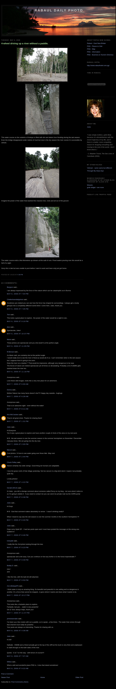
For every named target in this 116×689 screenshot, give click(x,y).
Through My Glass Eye (95, 171)
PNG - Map (91, 49)
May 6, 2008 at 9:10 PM (17, 321)
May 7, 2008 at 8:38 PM (17, 497)
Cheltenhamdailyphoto (15, 299)
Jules (9, 427)
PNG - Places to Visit (94, 46)
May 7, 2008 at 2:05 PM (17, 444)
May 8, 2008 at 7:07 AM (17, 656)
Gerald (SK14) (12, 488)
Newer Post (5, 677)
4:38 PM (20, 274)
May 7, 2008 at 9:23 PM (17, 547)
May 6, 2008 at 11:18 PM (18, 372)
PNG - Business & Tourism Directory (100, 55)
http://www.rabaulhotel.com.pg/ (98, 65)
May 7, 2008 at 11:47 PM (18, 613)
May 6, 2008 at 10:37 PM (18, 334)
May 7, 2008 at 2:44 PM (17, 457)
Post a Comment (7, 674)
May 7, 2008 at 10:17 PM (18, 595)
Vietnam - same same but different (99, 168)
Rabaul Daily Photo (59, 10)
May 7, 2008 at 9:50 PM (17, 580)
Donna (9, 390)
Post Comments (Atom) (19, 682)
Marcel (9, 450)
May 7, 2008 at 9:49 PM (17, 560)
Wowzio (90, 185)
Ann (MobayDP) (13, 586)
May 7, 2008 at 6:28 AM (17, 396)
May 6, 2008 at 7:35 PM (17, 309)
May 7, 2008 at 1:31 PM (17, 421)
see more (100, 187)
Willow (9, 662)
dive (8, 327)
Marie (9, 339)
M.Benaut (10, 352)
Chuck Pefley (12, 462)
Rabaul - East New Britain (96, 43)
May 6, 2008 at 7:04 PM (17, 294)
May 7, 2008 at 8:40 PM (17, 520)
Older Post (79, 677)
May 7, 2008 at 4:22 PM (17, 482)
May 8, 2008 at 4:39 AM (17, 631)
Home (42, 677)
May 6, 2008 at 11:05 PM (18, 346)
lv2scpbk (10, 541)
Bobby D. (10, 566)
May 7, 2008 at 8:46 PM (17, 535)
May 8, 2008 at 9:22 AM (17, 668)
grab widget (91, 187)
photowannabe (12, 619)
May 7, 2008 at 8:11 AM (17, 409)
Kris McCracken (13, 414)
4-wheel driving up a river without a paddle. (24, 43)
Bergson (10, 287)
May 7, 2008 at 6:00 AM (17, 384)
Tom (8, 315)
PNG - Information (93, 52)
